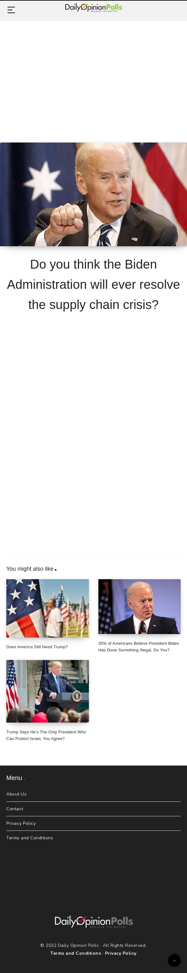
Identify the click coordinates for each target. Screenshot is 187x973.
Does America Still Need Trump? (37, 646)
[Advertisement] (93, 75)
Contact (14, 809)
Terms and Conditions (29, 838)
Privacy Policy (21, 823)
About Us (16, 794)
